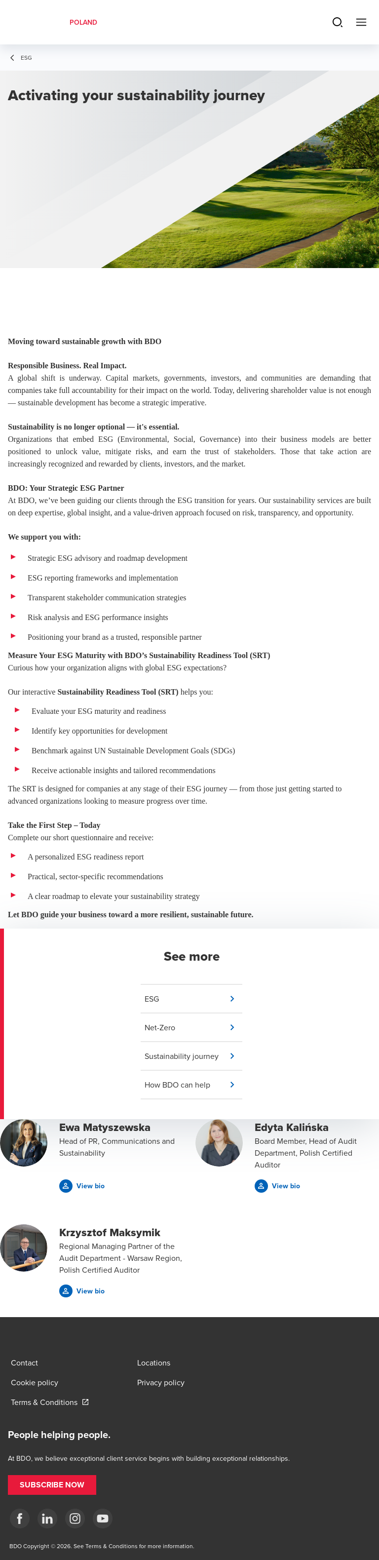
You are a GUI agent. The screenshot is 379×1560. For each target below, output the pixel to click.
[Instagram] (75, 1518)
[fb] (20, 1518)
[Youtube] (102, 1518)
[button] (193, 999)
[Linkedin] (47, 1518)
